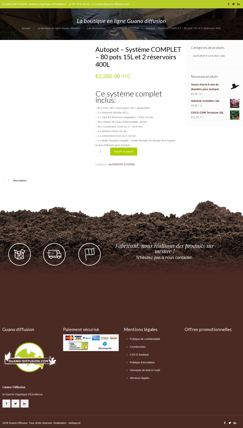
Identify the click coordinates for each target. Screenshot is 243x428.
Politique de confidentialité (145, 338)
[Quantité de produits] (101, 152)
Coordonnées (138, 346)
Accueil (26, 28)
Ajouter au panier (124, 151)
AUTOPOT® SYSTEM (126, 28)
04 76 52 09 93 (80, 4)
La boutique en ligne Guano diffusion (59, 28)
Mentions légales (139, 378)
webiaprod (75, 422)
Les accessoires (96, 28)
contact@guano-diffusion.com (112, 4)
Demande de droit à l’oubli (145, 370)
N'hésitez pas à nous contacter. (164, 257)
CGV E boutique (139, 354)
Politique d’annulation (142, 362)
